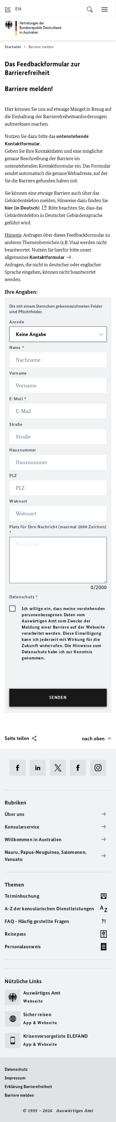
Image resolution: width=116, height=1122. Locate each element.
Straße (15, 424)
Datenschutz (16, 1069)
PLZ (13, 475)
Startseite (15, 47)
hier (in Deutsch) (22, 208)
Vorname (18, 373)
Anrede (16, 322)
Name (16, 347)
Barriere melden (19, 1095)
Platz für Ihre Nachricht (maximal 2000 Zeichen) (57, 529)
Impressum (15, 1078)
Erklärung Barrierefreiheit (28, 1086)
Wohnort (18, 501)
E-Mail (18, 398)
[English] (18, 9)
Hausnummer (22, 450)
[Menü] (104, 9)
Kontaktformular (47, 257)
